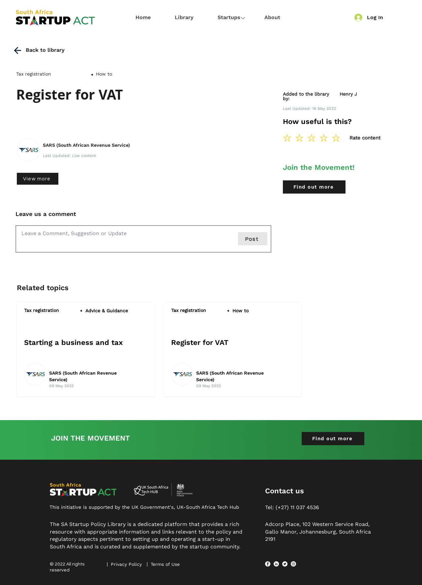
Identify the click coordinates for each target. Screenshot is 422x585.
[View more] (37, 179)
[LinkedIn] (276, 564)
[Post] (252, 238)
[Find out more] (314, 187)
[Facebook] (267, 564)
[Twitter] (284, 564)
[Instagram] (293, 564)
